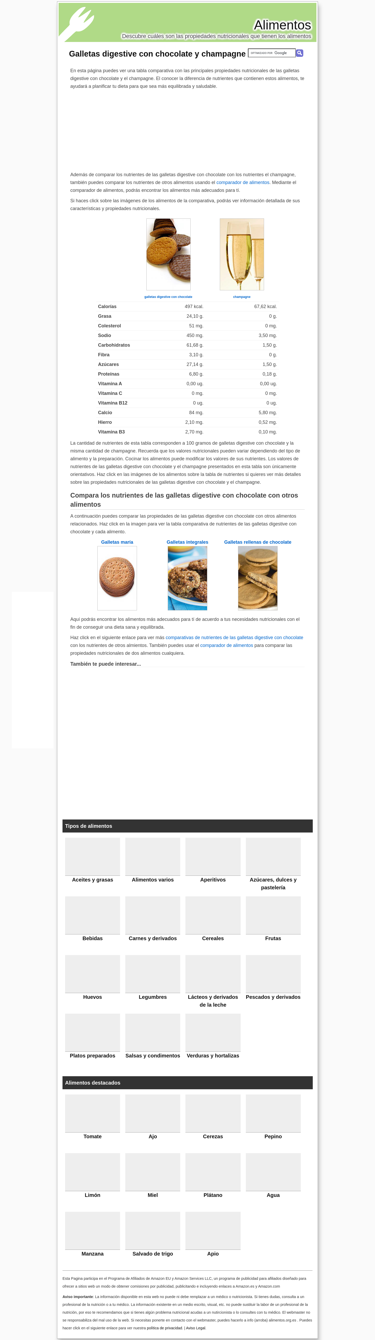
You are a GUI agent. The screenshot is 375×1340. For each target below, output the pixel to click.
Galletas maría (117, 542)
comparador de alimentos (242, 182)
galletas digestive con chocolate (168, 297)
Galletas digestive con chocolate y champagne (157, 53)
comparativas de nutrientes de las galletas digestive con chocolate (234, 637)
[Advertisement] (187, 129)
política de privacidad (164, 1328)
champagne (242, 297)
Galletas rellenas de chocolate (257, 542)
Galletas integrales (187, 542)
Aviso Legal (195, 1328)
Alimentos (282, 25)
